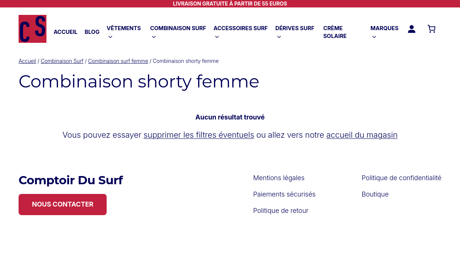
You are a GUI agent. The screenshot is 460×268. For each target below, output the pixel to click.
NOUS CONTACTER (62, 204)
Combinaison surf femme (118, 61)
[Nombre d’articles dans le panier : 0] (431, 29)
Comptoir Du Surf (71, 180)
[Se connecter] (411, 29)
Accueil (27, 61)
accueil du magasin (362, 135)
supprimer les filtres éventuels (198, 135)
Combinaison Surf (62, 61)
